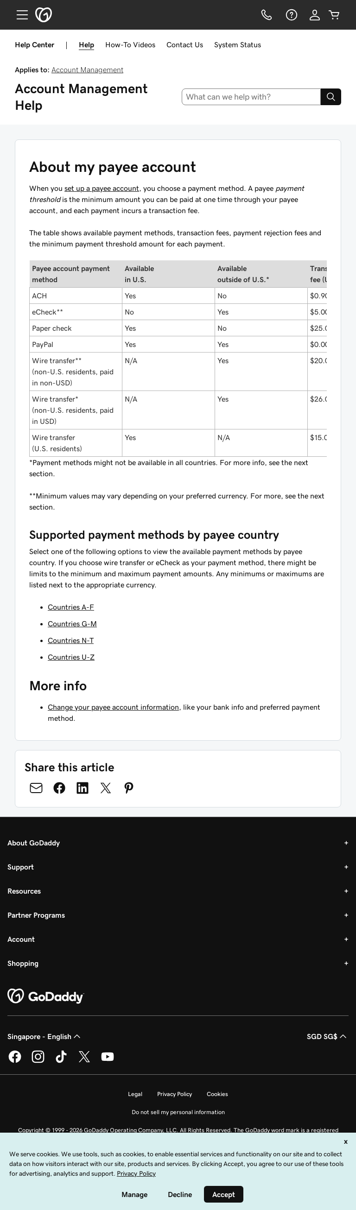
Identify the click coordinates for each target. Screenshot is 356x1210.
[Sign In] (314, 14)
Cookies (217, 1094)
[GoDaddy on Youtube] (107, 1061)
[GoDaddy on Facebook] (14, 1061)
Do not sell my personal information (178, 1112)
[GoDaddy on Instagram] (38, 1061)
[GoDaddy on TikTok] (61, 1061)
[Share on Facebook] (59, 788)
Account (21, 939)
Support (20, 866)
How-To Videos (130, 44)
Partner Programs (36, 915)
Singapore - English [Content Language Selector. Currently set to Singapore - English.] (45, 1036)
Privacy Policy (174, 1094)
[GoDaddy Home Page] (45, 996)
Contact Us (184, 44)
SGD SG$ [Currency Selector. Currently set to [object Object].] (328, 1036)
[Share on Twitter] (105, 788)
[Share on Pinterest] (128, 788)
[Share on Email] (36, 788)
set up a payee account (101, 188)
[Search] (331, 96)
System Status (237, 44)
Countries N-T (71, 640)
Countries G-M (72, 623)
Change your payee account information (113, 707)
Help (86, 44)
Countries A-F (71, 607)
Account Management (87, 69)
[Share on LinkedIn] (82, 788)
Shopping (22, 963)
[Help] (290, 14)
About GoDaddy (33, 842)
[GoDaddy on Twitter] (84, 1061)
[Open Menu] (18, 15)
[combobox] (251, 97)
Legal (135, 1094)
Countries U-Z (71, 657)
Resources (24, 891)
